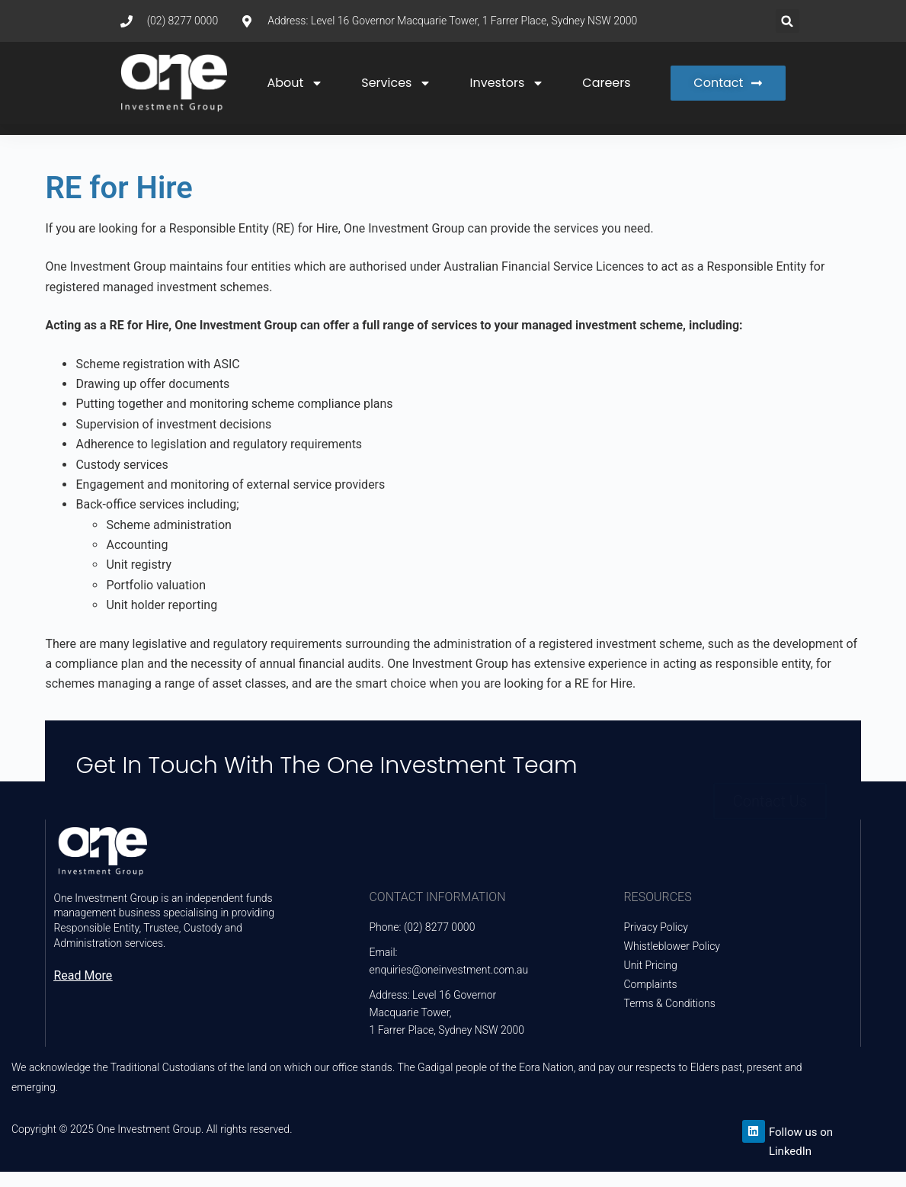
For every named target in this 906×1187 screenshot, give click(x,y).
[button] (787, 21)
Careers (606, 82)
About (295, 83)
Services (396, 83)
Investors (506, 83)
